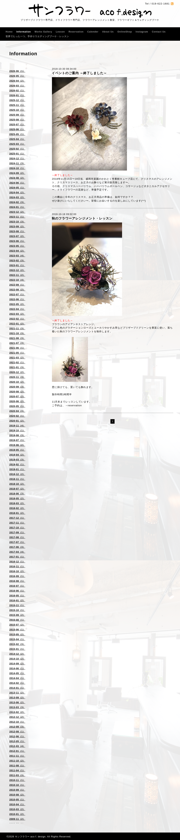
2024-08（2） (17, 178)
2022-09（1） (17, 285)
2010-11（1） (17, 780)
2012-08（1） (17, 731)
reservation (75, 405)
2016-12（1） (17, 561)
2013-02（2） (17, 712)
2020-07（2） (17, 396)
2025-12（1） (17, 100)
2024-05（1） (17, 187)
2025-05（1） (17, 134)
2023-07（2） (17, 236)
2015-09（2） (17, 615)
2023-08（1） (17, 231)
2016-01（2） (17, 600)
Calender (92, 31)
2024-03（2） (17, 197)
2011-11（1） (17, 756)
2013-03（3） (17, 707)
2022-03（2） (17, 314)
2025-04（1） (17, 139)
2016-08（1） (17, 581)
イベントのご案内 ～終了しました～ (79, 73)
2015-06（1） (17, 629)
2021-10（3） (17, 333)
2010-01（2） (17, 814)
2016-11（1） (17, 566)
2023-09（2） (17, 226)
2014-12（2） (17, 654)
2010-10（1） (17, 785)
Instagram (142, 31)
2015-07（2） (17, 625)
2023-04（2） (17, 251)
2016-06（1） (17, 591)
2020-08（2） (17, 391)
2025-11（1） (17, 105)
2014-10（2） (17, 659)
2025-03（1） (17, 144)
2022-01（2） (17, 323)
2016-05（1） (17, 595)
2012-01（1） (17, 751)
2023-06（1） (17, 241)
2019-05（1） (17, 450)
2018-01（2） (17, 513)
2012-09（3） (17, 726)
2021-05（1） (17, 353)
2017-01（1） (17, 557)
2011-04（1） (17, 770)
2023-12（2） (17, 212)
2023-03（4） (17, 255)
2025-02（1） (17, 149)
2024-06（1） (17, 183)
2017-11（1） (17, 523)
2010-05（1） (17, 799)
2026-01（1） (17, 95)
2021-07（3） (17, 343)
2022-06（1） (17, 299)
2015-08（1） (17, 620)
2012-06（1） (17, 736)
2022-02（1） (17, 319)
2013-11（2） (17, 693)
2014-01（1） (17, 688)
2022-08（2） (17, 289)
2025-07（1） (17, 124)
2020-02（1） (17, 416)
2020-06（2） (17, 401)
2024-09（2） (17, 173)
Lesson (60, 31)
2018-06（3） (17, 493)
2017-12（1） (17, 518)
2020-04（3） (17, 411)
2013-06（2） (17, 702)
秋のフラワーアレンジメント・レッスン (82, 218)
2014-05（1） (17, 673)
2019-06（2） (17, 445)
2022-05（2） (17, 304)
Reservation (76, 31)
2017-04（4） (17, 552)
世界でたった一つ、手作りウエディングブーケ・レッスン (37, 36)
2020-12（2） (17, 372)
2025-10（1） (17, 110)
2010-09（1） (17, 790)
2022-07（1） (17, 294)
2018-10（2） (17, 484)
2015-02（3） (17, 644)
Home (9, 31)
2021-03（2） (17, 357)
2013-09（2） (17, 697)
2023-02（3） (17, 260)
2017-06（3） (17, 547)
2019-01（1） (17, 469)
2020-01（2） (17, 421)
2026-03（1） (17, 85)
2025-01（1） (17, 153)
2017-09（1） (17, 532)
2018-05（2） (17, 498)
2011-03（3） (17, 775)
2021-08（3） (17, 338)
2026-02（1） (17, 90)
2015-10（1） (17, 610)
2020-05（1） (17, 406)
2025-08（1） (17, 119)
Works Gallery (43, 31)
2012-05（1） (17, 741)
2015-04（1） (17, 639)
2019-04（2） (17, 455)
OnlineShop (124, 31)
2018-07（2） (17, 489)
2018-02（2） (17, 508)
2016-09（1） (17, 576)
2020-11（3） (17, 377)
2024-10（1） (17, 168)
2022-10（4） (17, 280)
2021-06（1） (17, 348)
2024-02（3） (17, 202)
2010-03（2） (17, 809)
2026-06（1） (17, 71)
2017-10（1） (17, 527)
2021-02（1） (17, 362)
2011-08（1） (17, 765)
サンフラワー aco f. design (30, 836)
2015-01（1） (17, 649)
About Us (108, 31)
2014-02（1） (17, 683)
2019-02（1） (17, 464)
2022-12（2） (17, 270)
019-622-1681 (161, 3)
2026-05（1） (17, 76)
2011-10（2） (17, 760)
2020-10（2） (17, 382)
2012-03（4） (17, 746)
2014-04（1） (17, 678)
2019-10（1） (17, 430)
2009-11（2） (17, 819)
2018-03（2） (17, 503)
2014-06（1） (17, 668)
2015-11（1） (17, 605)
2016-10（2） (17, 571)
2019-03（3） (17, 459)
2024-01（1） (17, 207)
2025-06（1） (17, 129)
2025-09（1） (17, 115)
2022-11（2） (17, 275)
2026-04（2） (17, 81)
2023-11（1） (17, 217)
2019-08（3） (17, 435)
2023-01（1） (17, 265)
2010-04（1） (17, 804)
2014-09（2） (17, 663)
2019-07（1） (17, 440)
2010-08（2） (17, 794)
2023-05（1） (17, 246)
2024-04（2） (17, 192)
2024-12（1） (17, 158)
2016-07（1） (17, 586)
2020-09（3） (17, 387)
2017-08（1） (17, 537)
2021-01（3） (17, 367)
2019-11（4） (17, 425)
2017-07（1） (17, 542)
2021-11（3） (17, 328)
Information (23, 31)
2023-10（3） (17, 221)
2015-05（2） (17, 634)
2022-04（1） (17, 309)
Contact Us (159, 31)
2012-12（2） (17, 717)
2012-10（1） (17, 722)
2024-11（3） (17, 163)
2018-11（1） (17, 479)
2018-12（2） (17, 474)
